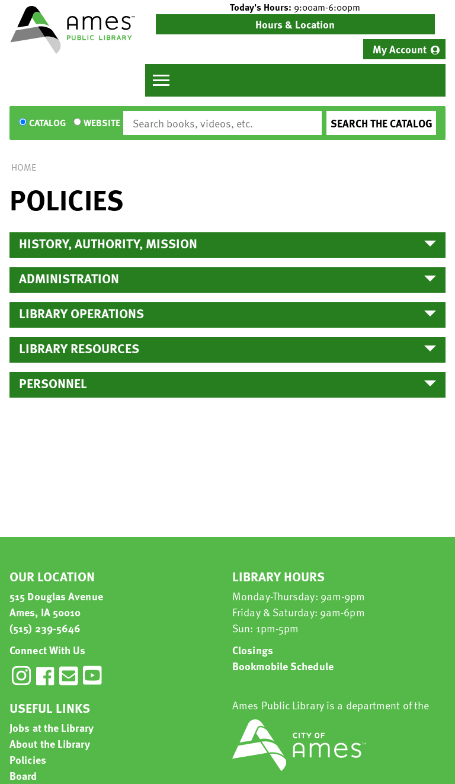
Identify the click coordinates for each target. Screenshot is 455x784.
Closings (252, 650)
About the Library (49, 743)
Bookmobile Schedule (283, 666)
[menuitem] (404, 49)
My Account (400, 49)
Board (23, 775)
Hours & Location (295, 24)
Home (23, 167)
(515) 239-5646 (45, 628)
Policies (27, 759)
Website (102, 123)
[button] (295, 7)
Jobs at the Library (51, 727)
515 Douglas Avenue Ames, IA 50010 (56, 604)
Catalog (47, 123)
